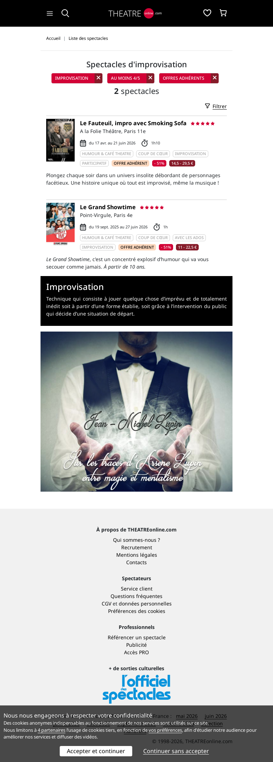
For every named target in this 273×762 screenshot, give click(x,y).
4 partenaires (51, 730)
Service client (136, 588)
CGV (106, 603)
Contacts (136, 562)
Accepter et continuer (96, 751)
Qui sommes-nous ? (136, 539)
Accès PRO (136, 652)
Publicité (136, 644)
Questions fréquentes (136, 596)
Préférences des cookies (136, 611)
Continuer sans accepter (176, 751)
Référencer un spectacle (137, 637)
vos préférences (165, 730)
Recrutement (136, 547)
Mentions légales (136, 554)
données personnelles (145, 603)
